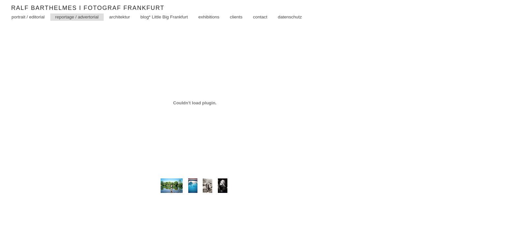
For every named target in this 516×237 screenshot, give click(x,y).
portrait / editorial (28, 26)
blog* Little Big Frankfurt (164, 26)
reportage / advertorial (77, 26)
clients (236, 26)
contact (260, 26)
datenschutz (290, 26)
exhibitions (208, 26)
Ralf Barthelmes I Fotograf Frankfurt (96, 12)
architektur (119, 26)
